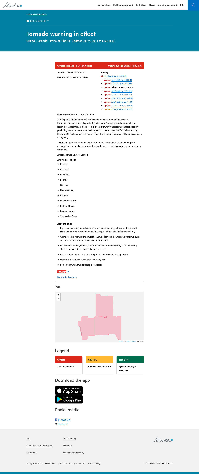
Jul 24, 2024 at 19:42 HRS (121, 92)
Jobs (28, 440)
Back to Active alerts (67, 278)
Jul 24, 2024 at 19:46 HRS (121, 96)
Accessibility (94, 465)
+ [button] (58, 297)
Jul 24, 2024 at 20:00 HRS (122, 99)
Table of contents (38, 22)
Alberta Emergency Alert (37, 16)
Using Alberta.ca (34, 465)
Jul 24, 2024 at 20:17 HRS (121, 110)
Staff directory (69, 440)
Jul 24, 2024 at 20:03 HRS (122, 107)
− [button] (58, 301)
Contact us (31, 454)
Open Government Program (39, 447)
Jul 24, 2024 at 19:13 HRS (121, 81)
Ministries (67, 447)
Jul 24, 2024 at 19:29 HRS (121, 85)
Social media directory (73, 454)
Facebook (63, 421)
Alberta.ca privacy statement (71, 465)
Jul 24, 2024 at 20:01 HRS (121, 103)
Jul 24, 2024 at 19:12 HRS (116, 77)
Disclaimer (50, 465)
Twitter (61, 425)
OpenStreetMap (131, 343)
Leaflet (121, 343)
